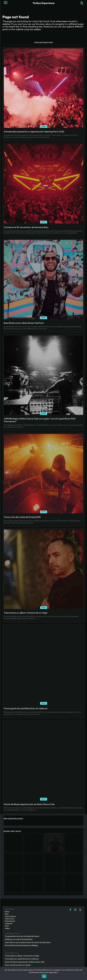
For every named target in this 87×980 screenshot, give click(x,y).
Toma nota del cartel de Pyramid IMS (22, 517)
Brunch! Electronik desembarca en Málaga (21, 945)
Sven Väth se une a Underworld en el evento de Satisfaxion (28, 942)
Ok (44, 976)
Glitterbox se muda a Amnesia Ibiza (18, 939)
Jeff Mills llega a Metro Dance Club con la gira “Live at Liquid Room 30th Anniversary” (40, 420)
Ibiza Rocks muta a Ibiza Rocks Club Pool (24, 323)
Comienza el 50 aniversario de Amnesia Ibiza (26, 227)
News (43, 126)
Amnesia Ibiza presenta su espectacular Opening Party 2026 (34, 131)
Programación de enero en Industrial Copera (22, 936)
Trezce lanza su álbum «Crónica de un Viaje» (26, 612)
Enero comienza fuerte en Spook (18, 965)
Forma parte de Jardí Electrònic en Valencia (25, 708)
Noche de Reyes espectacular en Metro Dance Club (29, 804)
